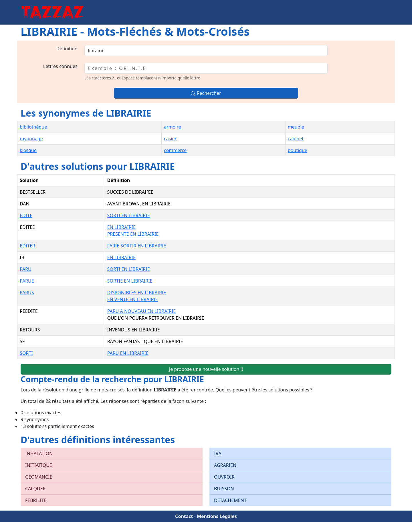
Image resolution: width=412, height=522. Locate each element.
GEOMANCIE (38, 477)
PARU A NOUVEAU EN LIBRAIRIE (141, 311)
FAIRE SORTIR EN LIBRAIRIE (136, 246)
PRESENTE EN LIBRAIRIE (133, 234)
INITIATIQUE (38, 465)
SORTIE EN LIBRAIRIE (129, 281)
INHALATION (39, 453)
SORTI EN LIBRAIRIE (128, 215)
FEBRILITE (36, 500)
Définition (67, 48)
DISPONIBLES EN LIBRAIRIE (136, 292)
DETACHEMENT (230, 500)
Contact (184, 516)
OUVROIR (224, 477)
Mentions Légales (217, 516)
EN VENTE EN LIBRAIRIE (132, 299)
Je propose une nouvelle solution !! (206, 369)
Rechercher (206, 93)
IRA (217, 453)
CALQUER (35, 488)
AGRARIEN (225, 465)
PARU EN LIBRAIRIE (127, 353)
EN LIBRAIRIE (121, 227)
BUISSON (224, 488)
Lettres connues (60, 66)
